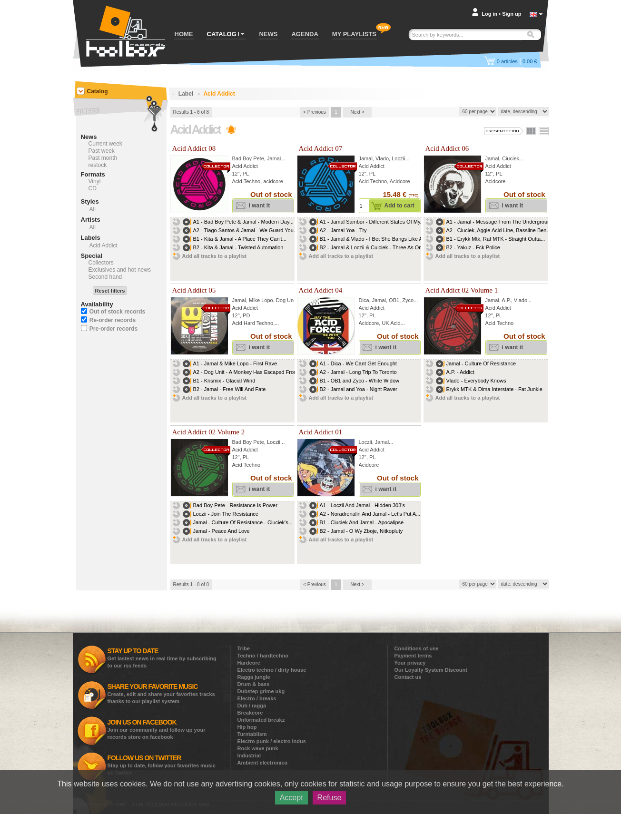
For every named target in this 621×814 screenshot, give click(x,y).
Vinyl (95, 181)
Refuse (329, 798)
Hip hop (247, 727)
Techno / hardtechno (262, 655)
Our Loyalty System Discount (430, 670)
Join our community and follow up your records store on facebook (157, 729)
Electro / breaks (256, 698)
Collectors (101, 262)
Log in (489, 14)
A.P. (506, 300)
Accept (291, 798)
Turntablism (252, 734)
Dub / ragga (251, 705)
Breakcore (250, 713)
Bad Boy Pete (248, 158)
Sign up (511, 14)
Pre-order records (113, 328)
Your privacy (410, 663)
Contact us (408, 677)
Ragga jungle (253, 677)
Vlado (382, 158)
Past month (103, 158)
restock (98, 165)
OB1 (394, 300)
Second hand (105, 277)
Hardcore (248, 663)
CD (93, 188)
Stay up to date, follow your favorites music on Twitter (162, 764)
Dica (364, 300)
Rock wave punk (257, 748)
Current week (105, 143)
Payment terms (413, 655)
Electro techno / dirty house (271, 670)
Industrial (249, 755)
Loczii (398, 158)
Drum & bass (253, 684)
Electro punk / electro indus (271, 741)
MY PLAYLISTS (354, 34)
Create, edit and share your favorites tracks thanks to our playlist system (161, 693)
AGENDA (304, 34)
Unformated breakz (261, 720)
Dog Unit (286, 300)
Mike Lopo (261, 300)
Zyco (408, 300)
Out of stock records (117, 311)
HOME (184, 34)
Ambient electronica (262, 762)
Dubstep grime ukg (261, 691)
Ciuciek (510, 158)
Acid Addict (245, 166)
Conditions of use (416, 648)
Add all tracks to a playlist (214, 256)
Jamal (274, 158)
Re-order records (112, 320)
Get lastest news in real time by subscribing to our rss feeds (162, 657)
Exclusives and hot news (120, 269)
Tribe (243, 648)
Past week (102, 150)
